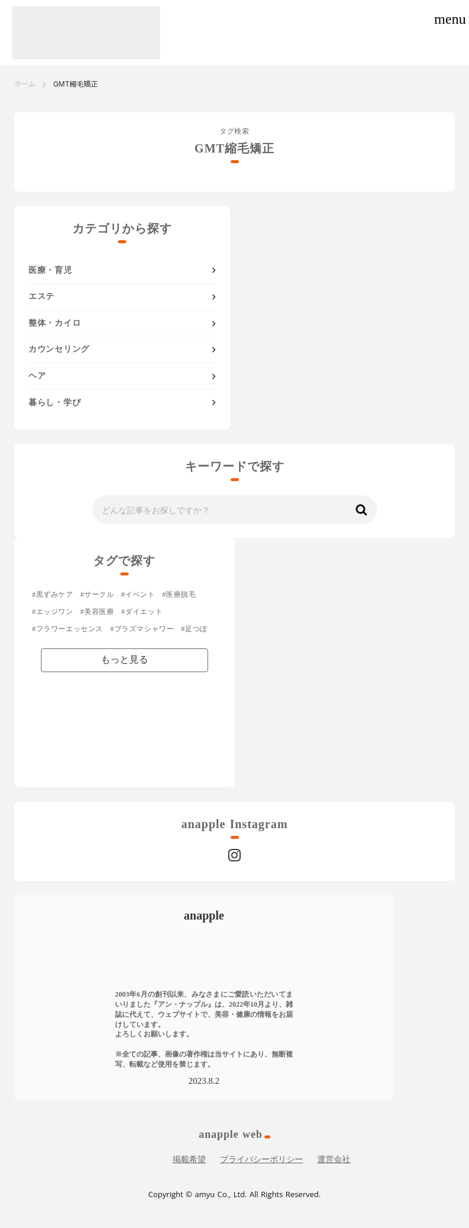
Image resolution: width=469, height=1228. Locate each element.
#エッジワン (53, 611)
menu (449, 19)
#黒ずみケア (53, 594)
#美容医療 (97, 611)
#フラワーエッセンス (67, 629)
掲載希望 (189, 1159)
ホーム (25, 83)
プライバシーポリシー (261, 1159)
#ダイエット (142, 611)
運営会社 (333, 1159)
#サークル (97, 594)
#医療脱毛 (179, 594)
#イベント (138, 594)
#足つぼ (194, 629)
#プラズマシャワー (142, 629)
